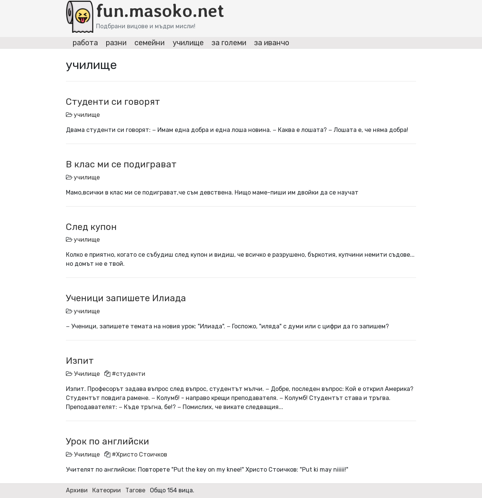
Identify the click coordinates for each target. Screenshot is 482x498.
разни (116, 42)
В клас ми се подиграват (121, 164)
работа (85, 42)
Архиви (77, 490)
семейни (149, 42)
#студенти (128, 373)
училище (188, 42)
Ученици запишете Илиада (126, 298)
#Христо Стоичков (139, 454)
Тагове (135, 490)
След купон (91, 227)
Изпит (80, 360)
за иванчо (271, 42)
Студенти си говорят (113, 102)
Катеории (106, 490)
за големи (229, 42)
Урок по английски (107, 441)
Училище (87, 373)
